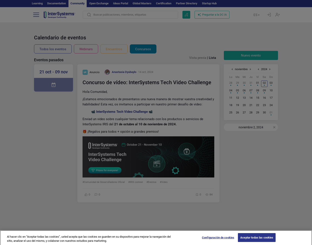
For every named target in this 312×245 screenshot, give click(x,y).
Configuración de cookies (218, 239)
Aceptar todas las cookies (256, 239)
